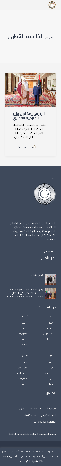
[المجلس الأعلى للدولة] (52, 5)
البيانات (51, 362)
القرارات (51, 367)
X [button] (20, 461)
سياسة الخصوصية (47, 434)
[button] (6, 5)
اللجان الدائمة (49, 339)
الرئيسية (51, 323)
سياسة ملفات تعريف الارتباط (22, 434)
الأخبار (52, 344)
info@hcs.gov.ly (32, 415)
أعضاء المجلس (48, 333)
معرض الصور (49, 373)
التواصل (51, 384)
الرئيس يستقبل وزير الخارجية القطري (29, 115)
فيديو (52, 378)
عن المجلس (50, 328)
